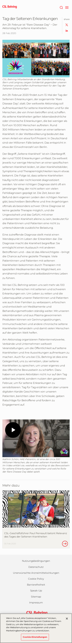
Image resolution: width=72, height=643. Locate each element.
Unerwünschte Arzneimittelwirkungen (36, 572)
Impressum (36, 602)
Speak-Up (36, 590)
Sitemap (36, 596)
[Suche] (61, 7)
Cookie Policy (36, 578)
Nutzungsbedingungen (36, 560)
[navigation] (67, 7)
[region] (36, 628)
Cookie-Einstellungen (35, 637)
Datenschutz (36, 566)
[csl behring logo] (36, 612)
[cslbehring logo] (9, 7)
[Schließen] (66, 618)
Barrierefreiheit (36, 584)
